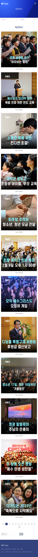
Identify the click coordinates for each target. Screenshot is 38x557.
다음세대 (14, 549)
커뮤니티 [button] (3, 19)
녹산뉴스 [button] (22, 19)
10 (31, 524)
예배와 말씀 (7, 549)
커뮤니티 (21, 549)
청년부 (18, 549)
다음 (19, 527)
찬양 (11, 549)
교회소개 (2, 549)
